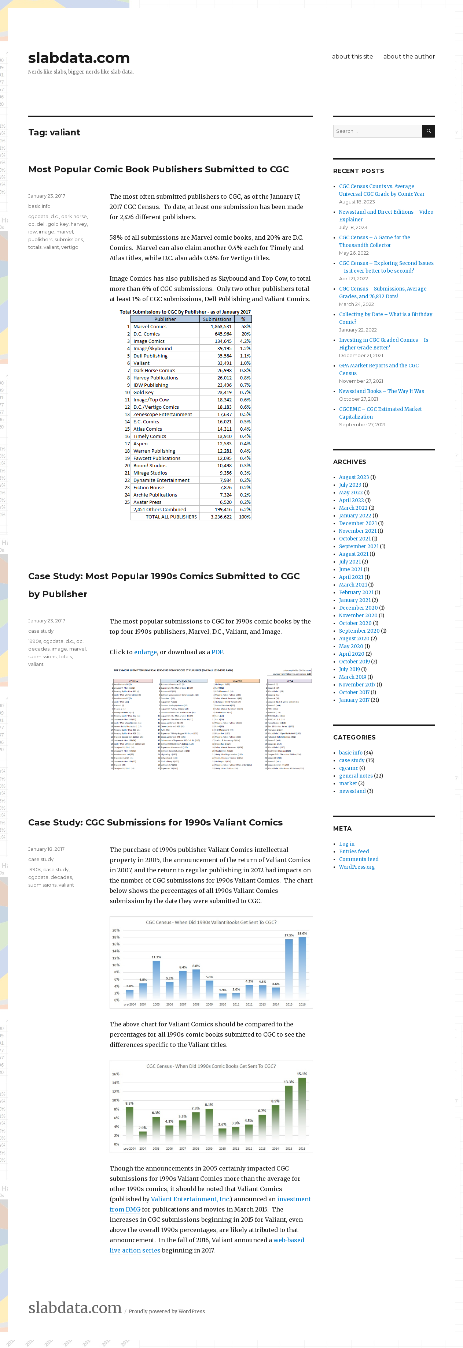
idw (32, 232)
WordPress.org (357, 867)
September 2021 (359, 546)
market (348, 783)
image (46, 232)
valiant (51, 247)
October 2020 (355, 623)
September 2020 (359, 631)
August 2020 (354, 639)
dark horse (74, 216)
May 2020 (351, 646)
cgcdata (38, 216)
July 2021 (350, 562)
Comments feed (359, 859)
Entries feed (354, 852)
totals (34, 247)
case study (41, 631)
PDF (217, 652)
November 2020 (358, 616)
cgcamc (348, 768)
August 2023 (354, 477)
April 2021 (351, 577)
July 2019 (349, 669)
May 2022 (351, 493)
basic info (39, 206)
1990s (34, 641)
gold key (58, 224)
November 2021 (357, 531)
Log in (346, 844)
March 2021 (353, 585)
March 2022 (353, 508)
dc (31, 224)
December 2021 (358, 523)
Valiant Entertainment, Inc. (190, 1199)
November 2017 (357, 685)
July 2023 (350, 485)
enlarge (145, 652)
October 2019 (354, 662)
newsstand (352, 791)
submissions (69, 239)
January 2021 (355, 600)
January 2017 (354, 700)
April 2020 (351, 654)
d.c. (55, 216)
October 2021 (355, 539)
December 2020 (358, 608)
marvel (64, 232)
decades (38, 649)
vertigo (69, 247)
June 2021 (351, 569)
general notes (356, 776)
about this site (352, 56)
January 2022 (355, 516)
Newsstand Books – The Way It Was (381, 391)
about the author (409, 56)
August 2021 (353, 554)
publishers (40, 239)
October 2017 (354, 692)
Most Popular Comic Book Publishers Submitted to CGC (158, 169)
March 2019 (352, 677)
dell (41, 224)
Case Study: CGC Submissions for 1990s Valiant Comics (155, 822)
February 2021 (356, 592)
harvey (79, 224)
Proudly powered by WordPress (167, 1311)
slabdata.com (79, 58)
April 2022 (351, 500)
